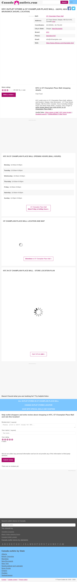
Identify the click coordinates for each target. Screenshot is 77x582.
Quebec (4, 574)
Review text (9, 422)
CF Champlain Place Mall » (38, 208)
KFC (47, 32)
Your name (9, 431)
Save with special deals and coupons (38, 409)
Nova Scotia (6, 569)
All (63, 545)
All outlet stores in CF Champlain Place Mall (38, 401)
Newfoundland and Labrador (12, 566)
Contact (4, 580)
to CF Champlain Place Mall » (38, 259)
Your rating (5, 438)
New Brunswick (57, 28)
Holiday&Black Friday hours (57, 114)
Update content (12, 580)
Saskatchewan (7, 576)
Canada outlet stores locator (38, 405)
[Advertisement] (19, 50)
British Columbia (8, 557)
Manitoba (5, 559)
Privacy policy (23, 580)
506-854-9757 (51, 36)
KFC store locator (65, 112)
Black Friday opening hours (11, 535)
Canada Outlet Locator (9, 538)
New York (5, 564)
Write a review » (8, 94)
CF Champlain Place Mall (55, 16)
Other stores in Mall (51, 112)
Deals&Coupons (41, 114)
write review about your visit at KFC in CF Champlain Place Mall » (51, 108)
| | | (71, 2)
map (53, 21)
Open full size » (38, 354)
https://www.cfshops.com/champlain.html (60, 43)
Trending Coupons (8, 532)
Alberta (4, 555)
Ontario (4, 571)
